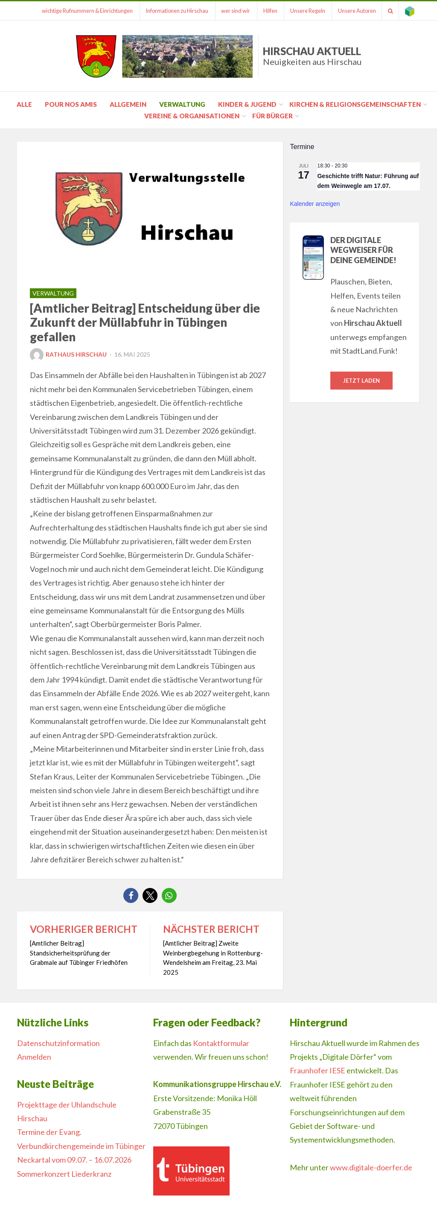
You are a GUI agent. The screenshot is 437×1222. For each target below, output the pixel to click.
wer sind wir (229, 10)
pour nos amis (71, 104)
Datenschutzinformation (58, 1043)
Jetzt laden (361, 380)
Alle (24, 104)
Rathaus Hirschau (68, 354)
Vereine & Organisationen (191, 116)
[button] (130, 895)
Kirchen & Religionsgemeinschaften (355, 104)
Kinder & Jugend (247, 104)
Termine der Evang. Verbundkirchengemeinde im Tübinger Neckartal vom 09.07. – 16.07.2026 (81, 1145)
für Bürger (272, 116)
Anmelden (34, 1056)
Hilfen (265, 10)
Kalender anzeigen (315, 203)
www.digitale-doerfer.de (371, 1167)
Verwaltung (182, 104)
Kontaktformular (221, 1043)
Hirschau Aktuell (312, 56)
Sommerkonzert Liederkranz (64, 1173)
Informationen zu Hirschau (169, 10)
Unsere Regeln (303, 10)
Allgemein (128, 104)
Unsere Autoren (354, 10)
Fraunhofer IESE (317, 1070)
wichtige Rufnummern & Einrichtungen (78, 10)
